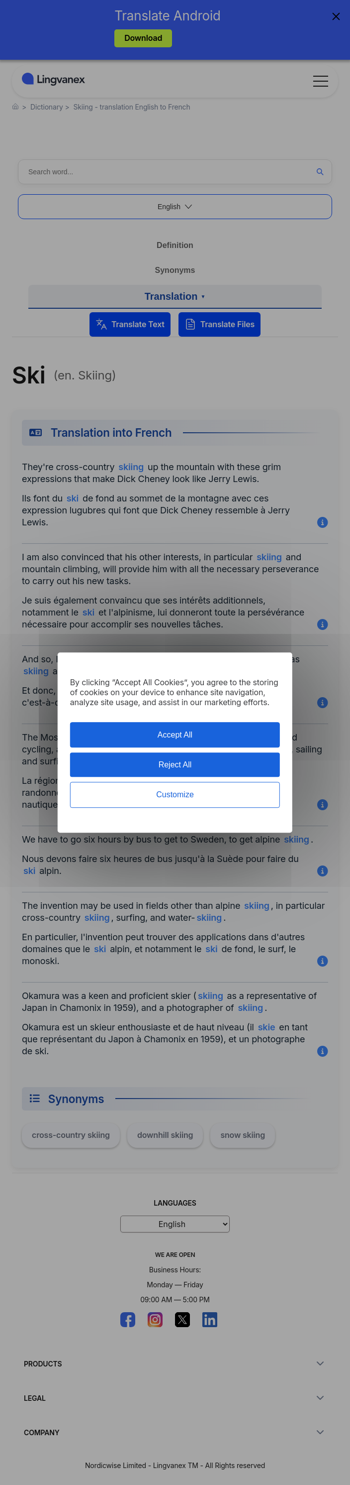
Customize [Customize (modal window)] (175, 795)
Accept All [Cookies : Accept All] (175, 735)
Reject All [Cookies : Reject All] (175, 764)
